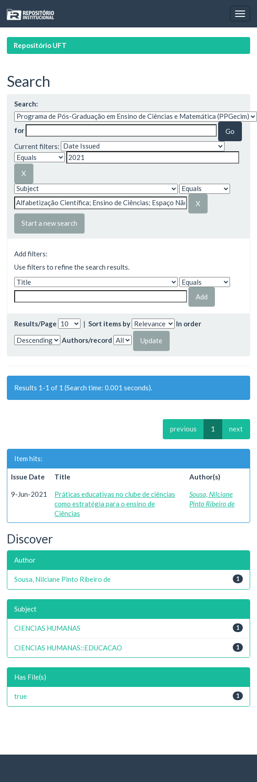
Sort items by (109, 323)
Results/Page (35, 323)
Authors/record (87, 340)
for (19, 130)
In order (188, 323)
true (20, 696)
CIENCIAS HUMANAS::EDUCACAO (68, 648)
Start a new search (49, 223)
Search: (26, 104)
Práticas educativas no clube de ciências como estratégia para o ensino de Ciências (114, 504)
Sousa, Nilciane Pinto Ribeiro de (62, 579)
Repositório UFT (40, 45)
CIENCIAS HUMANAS (47, 628)
